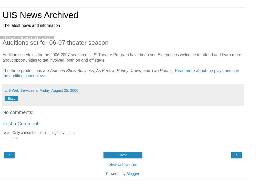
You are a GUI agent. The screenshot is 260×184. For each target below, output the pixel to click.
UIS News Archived (40, 15)
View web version (123, 165)
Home (123, 155)
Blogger (133, 174)
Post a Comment (20, 123)
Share (11, 98)
